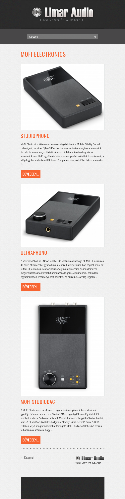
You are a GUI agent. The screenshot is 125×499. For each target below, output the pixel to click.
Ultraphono (34, 252)
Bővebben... (31, 174)
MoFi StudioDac (38, 401)
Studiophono (35, 135)
